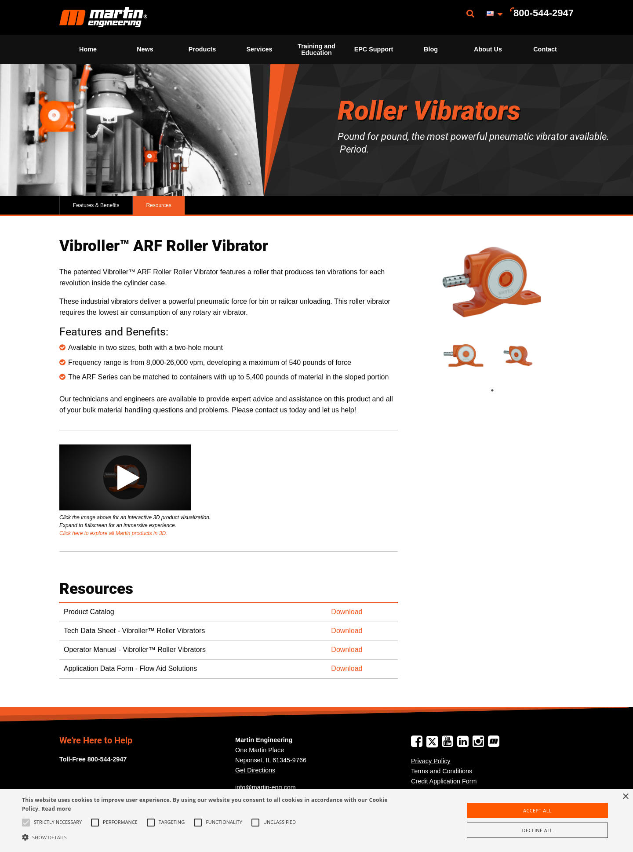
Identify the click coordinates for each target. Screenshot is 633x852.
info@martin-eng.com (265, 787)
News (145, 49)
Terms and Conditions (441, 771)
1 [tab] (501, 390)
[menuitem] (103, 17)
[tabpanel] (465, 356)
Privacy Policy (431, 761)
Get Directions (255, 770)
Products (202, 49)
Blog (431, 49)
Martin (103, 17)
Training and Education (316, 49)
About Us (488, 49)
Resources (158, 205)
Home (88, 49)
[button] (213, 837)
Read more (56, 808)
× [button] (625, 797)
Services (259, 49)
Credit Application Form (444, 781)
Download (346, 611)
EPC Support (373, 49)
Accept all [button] (537, 810)
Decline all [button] (537, 830)
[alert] (316, 820)
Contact (545, 49)
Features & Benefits (96, 205)
